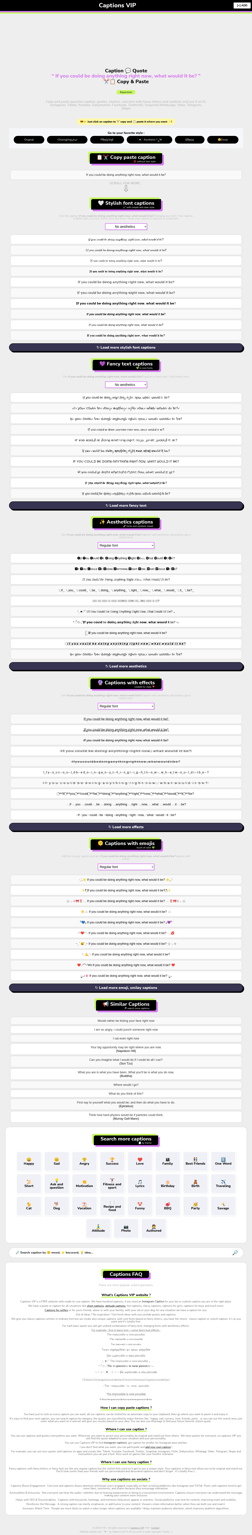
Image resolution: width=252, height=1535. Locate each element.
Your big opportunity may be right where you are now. (126, 1047)
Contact (155, 1528)
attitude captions (115, 1306)
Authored (154, 1228)
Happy (29, 1161)
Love (140, 1161)
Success (112, 1161)
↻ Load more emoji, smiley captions (126, 988)
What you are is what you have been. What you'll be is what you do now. (126, 1072)
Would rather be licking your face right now (126, 1020)
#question (126, 92)
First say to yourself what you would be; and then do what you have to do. (126, 1102)
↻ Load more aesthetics (126, 666)
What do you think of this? (126, 1093)
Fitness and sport (112, 1183)
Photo (126, 1228)
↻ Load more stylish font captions (126, 347)
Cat (29, 1206)
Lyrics (140, 1184)
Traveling (223, 1184)
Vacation (84, 1206)
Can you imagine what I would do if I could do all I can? (126, 1059)
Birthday (168, 1184)
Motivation (84, 1184)
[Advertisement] (126, 36)
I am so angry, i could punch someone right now (126, 1029)
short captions (95, 1306)
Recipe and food (112, 1206)
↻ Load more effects (126, 827)
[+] (239, 5)
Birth (195, 1184)
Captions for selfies (56, 1310)
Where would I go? (125, 1084)
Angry (84, 1161)
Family (168, 1161)
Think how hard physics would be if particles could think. (126, 1115)
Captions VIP (117, 6)
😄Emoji (223, 139)
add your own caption (158, 1447)
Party (195, 1206)
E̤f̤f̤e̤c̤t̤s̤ (189, 139)
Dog (57, 1206)
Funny (140, 1206)
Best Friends (195, 1161)
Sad (57, 1161)
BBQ (168, 1206)
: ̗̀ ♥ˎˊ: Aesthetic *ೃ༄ (149, 139)
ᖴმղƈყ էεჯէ (107, 139)
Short (29, 1184)
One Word (223, 1161)
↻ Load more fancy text (126, 505)
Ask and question (57, 1183)
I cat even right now (126, 1038)
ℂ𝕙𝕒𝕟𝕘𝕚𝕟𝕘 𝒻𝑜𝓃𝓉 (67, 139)
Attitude (98, 1228)
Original (29, 139)
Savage (223, 1206)
